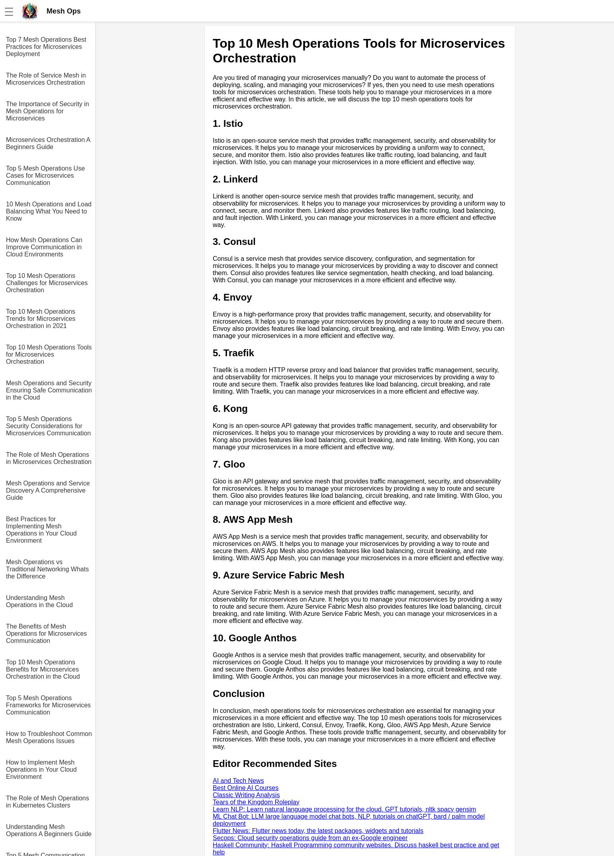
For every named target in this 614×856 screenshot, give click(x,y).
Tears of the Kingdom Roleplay (256, 802)
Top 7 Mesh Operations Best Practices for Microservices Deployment (46, 46)
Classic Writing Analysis (246, 795)
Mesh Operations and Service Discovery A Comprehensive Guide (48, 490)
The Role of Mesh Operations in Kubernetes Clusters (47, 802)
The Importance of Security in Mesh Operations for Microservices (47, 111)
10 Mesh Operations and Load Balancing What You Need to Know (48, 211)
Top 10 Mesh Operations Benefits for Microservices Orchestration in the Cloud (43, 669)
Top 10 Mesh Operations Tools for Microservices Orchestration (49, 354)
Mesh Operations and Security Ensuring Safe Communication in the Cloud (49, 390)
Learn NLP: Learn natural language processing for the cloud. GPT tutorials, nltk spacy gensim (344, 809)
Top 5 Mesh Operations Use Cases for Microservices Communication (45, 175)
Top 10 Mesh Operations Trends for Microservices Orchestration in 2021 (41, 318)
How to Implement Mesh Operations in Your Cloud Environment (41, 769)
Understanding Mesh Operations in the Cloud (39, 601)
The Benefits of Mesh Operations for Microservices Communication (46, 633)
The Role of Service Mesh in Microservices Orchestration (46, 79)
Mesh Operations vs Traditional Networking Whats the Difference (47, 569)
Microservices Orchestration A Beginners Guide (48, 143)
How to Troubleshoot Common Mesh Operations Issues (49, 737)
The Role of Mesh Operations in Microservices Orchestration (48, 458)
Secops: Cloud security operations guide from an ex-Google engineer (310, 838)
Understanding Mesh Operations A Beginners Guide (48, 830)
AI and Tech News (238, 780)
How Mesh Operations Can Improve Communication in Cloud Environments (44, 247)
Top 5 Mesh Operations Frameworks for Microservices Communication (48, 705)
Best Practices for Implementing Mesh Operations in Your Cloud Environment (41, 530)
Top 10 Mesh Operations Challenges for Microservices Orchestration (46, 282)
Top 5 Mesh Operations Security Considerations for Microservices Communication (48, 426)
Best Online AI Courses (245, 787)
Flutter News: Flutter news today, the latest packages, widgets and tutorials (318, 830)
